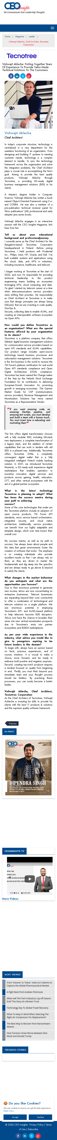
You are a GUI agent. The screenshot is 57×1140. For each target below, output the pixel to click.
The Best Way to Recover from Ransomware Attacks (28, 1025)
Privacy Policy (36, 1124)
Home (7, 36)
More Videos (10, 899)
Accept (15, 1117)
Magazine (19, 36)
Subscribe (33, 1129)
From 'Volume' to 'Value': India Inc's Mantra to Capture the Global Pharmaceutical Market (29, 984)
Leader (32, 36)
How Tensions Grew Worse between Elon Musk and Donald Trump (27, 1035)
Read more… (9, 1110)
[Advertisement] (26, 713)
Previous (12, 723)
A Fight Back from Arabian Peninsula (25, 992)
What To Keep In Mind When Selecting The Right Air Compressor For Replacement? (28, 1016)
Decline (40, 1117)
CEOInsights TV (14, 851)
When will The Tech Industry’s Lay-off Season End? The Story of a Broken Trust (29, 1000)
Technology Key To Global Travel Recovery (27, 1007)
